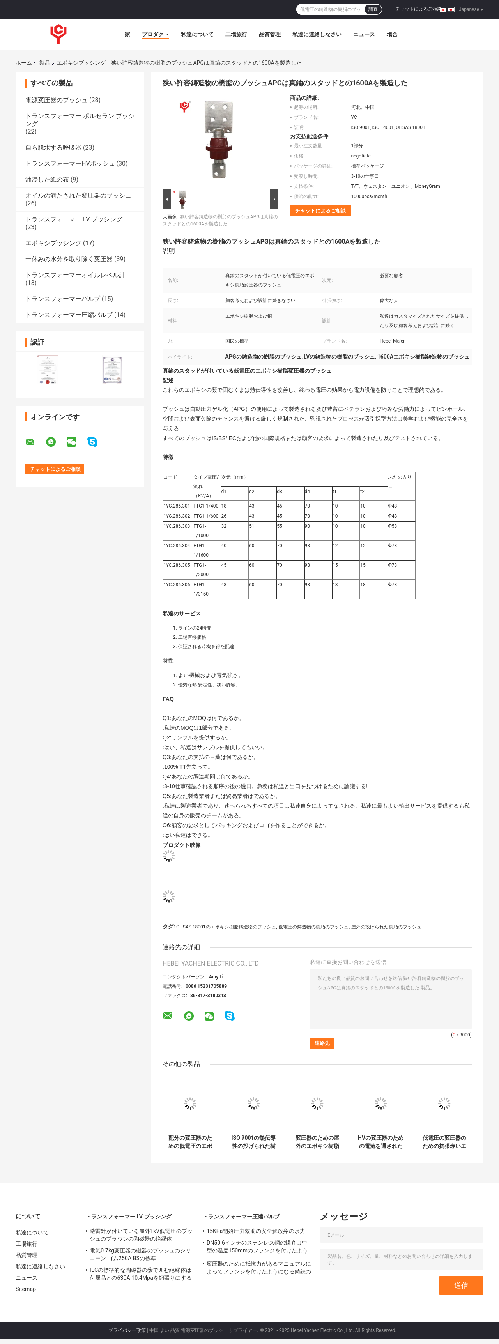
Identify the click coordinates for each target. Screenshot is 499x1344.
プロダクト (155, 34)
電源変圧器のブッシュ (56, 100)
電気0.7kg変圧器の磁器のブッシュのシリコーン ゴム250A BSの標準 (140, 1254)
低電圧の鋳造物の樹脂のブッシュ (313, 927)
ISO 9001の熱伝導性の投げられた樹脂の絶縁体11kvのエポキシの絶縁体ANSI (253, 1142)
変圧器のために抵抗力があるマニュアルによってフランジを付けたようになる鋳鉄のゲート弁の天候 (259, 1269)
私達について (197, 34)
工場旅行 (236, 34)
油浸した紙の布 (47, 179)
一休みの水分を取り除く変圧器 (69, 259)
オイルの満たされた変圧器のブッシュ (78, 195)
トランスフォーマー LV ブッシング (73, 219)
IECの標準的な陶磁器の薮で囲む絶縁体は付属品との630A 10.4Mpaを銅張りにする (141, 1274)
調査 (373, 9)
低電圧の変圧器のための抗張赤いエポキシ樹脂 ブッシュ (444, 1142)
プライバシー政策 (127, 1330)
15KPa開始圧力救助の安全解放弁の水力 (256, 1231)
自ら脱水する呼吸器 (53, 147)
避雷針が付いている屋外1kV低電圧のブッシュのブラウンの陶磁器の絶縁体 (141, 1235)
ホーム (24, 63)
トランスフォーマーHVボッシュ (70, 163)
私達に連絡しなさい (317, 34)
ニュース (364, 34)
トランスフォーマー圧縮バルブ (69, 314)
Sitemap (26, 1289)
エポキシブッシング (81, 63)
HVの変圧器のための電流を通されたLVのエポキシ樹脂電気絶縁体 (380, 1142)
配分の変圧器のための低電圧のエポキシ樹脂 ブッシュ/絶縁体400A (190, 1142)
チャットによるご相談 (418, 9)
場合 (392, 34)
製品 (44, 63)
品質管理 (270, 34)
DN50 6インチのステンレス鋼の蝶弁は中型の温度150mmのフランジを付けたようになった (257, 1248)
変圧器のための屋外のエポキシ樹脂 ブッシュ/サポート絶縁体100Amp (317, 1142)
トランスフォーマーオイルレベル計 (75, 275)
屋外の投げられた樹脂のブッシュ (386, 927)
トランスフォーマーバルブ (62, 298)
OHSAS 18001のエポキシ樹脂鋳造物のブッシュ (226, 927)
